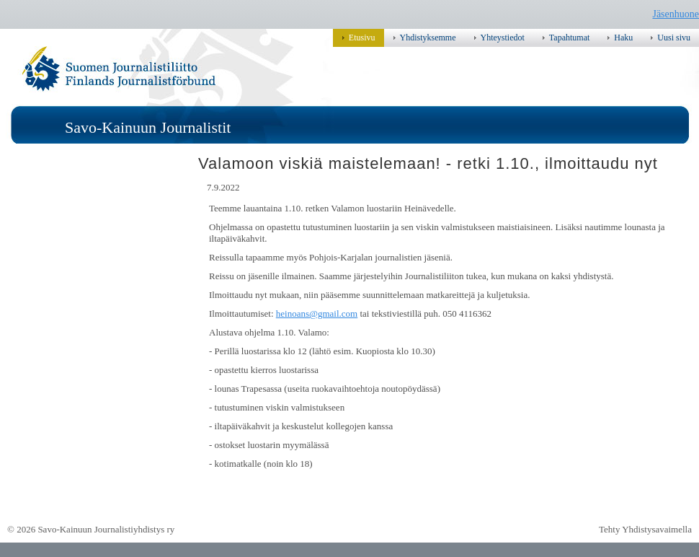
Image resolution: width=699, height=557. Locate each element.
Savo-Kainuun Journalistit (148, 127)
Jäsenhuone (675, 14)
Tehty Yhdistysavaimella (645, 529)
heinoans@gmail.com (316, 313)
